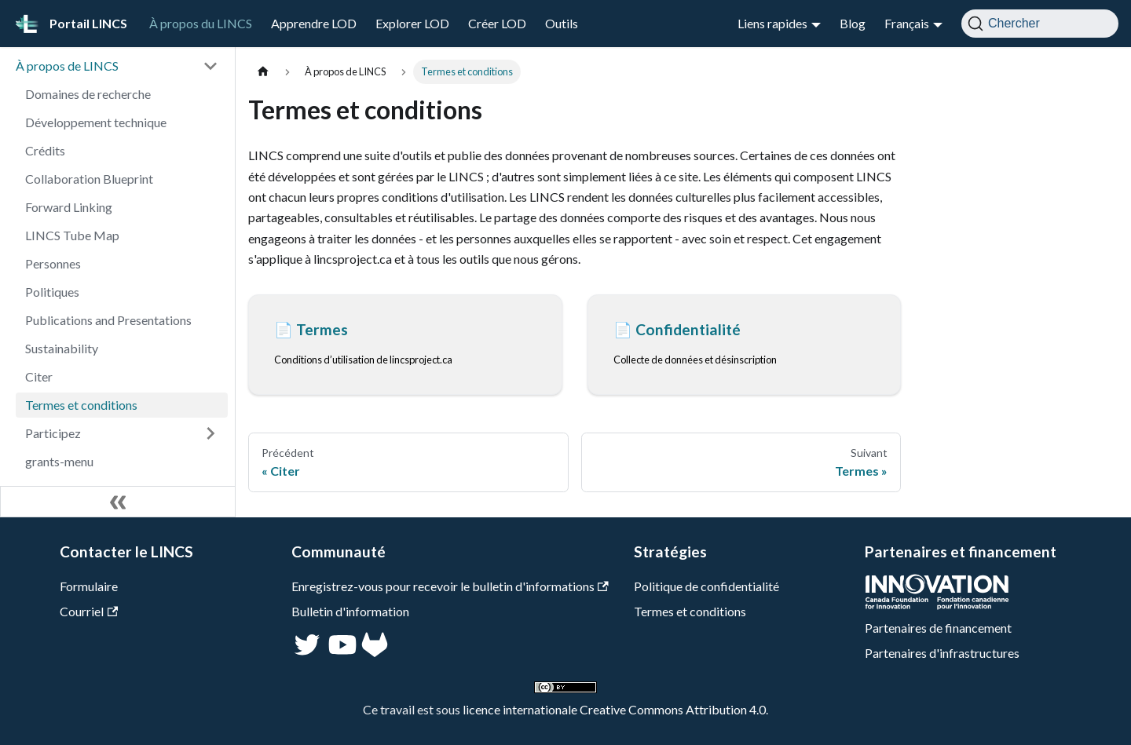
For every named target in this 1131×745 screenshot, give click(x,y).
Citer (39, 376)
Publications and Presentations (108, 319)
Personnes (53, 263)
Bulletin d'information (350, 611)
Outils (561, 23)
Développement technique (96, 122)
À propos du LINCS (200, 23)
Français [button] (906, 23)
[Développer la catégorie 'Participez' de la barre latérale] (210, 433)
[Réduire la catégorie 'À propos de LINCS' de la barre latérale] (210, 66)
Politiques (52, 291)
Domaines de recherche (88, 93)
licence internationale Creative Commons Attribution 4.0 (614, 709)
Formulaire (89, 586)
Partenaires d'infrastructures (942, 652)
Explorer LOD (412, 23)
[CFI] (937, 604)
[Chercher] (1039, 23)
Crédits (45, 150)
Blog (853, 23)
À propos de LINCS (67, 65)
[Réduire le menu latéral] (118, 501)
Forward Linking (68, 206)
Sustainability (61, 348)
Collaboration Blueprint (89, 178)
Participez (53, 432)
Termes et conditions (81, 404)
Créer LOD (497, 23)
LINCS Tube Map (72, 235)
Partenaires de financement (938, 627)
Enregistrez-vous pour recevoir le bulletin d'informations (450, 586)
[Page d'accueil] (263, 72)
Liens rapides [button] (772, 23)
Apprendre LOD (314, 23)
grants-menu (59, 461)
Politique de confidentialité (706, 586)
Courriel (89, 611)
